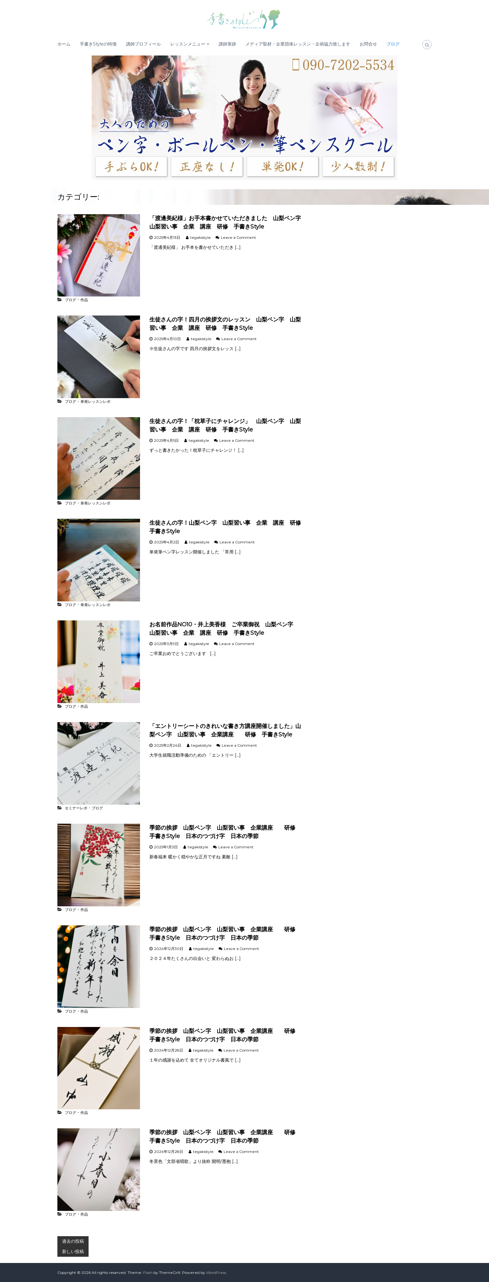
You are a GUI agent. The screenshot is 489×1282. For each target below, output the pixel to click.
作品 (84, 299)
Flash (148, 1272)
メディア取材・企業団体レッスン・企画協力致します (297, 44)
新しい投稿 (73, 1251)
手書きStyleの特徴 (98, 44)
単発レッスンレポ (95, 401)
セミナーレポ (76, 808)
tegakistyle (200, 237)
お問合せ (368, 44)
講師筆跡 (227, 44)
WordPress (216, 1272)
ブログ (392, 44)
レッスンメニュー (187, 44)
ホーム (63, 44)
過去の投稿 (73, 1241)
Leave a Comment (238, 237)
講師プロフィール (143, 44)
